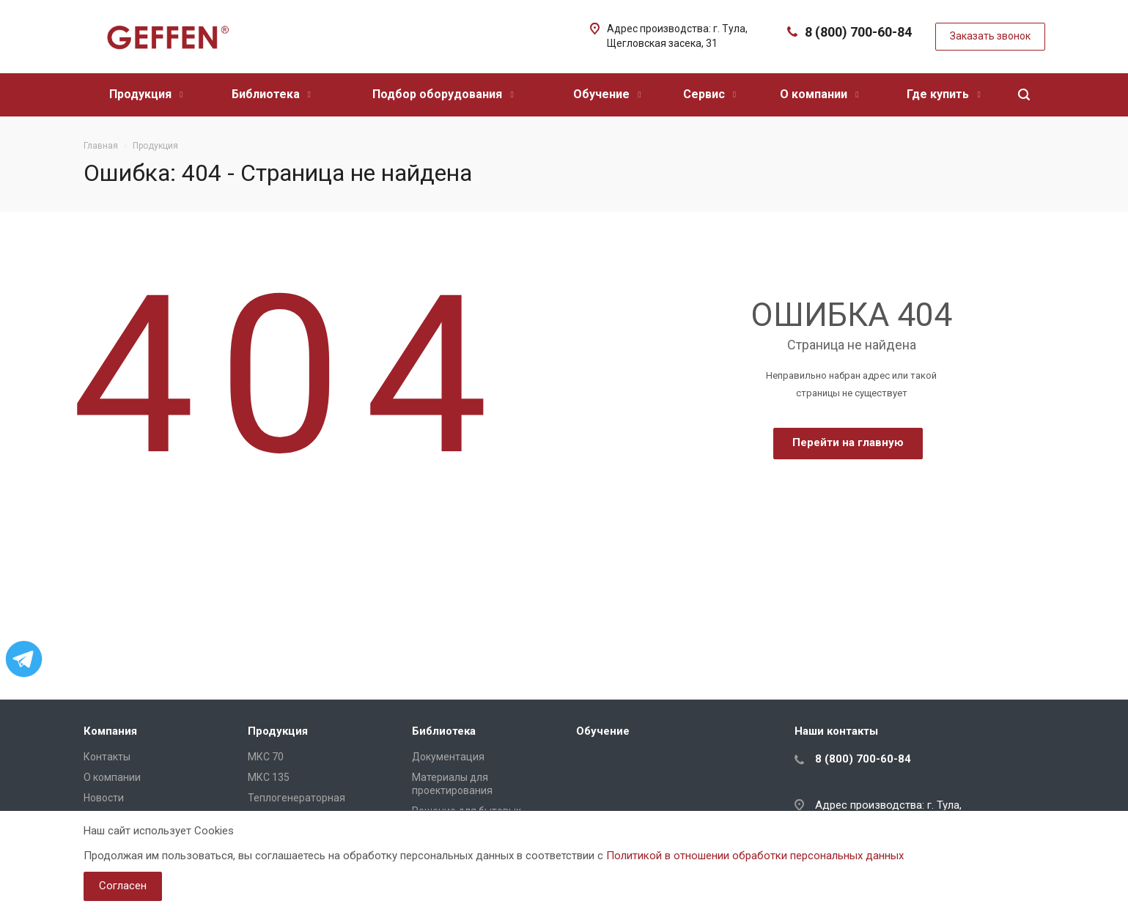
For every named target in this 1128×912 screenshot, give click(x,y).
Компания (110, 731)
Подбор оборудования (442, 94)
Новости (104, 798)
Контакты (107, 757)
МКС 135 (269, 777)
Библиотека (271, 94)
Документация (448, 757)
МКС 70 (266, 757)
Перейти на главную (848, 442)
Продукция (146, 94)
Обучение (607, 94)
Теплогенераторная (296, 798)
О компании (819, 94)
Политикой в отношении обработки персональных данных (755, 855)
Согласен (123, 885)
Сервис (709, 94)
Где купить (943, 94)
